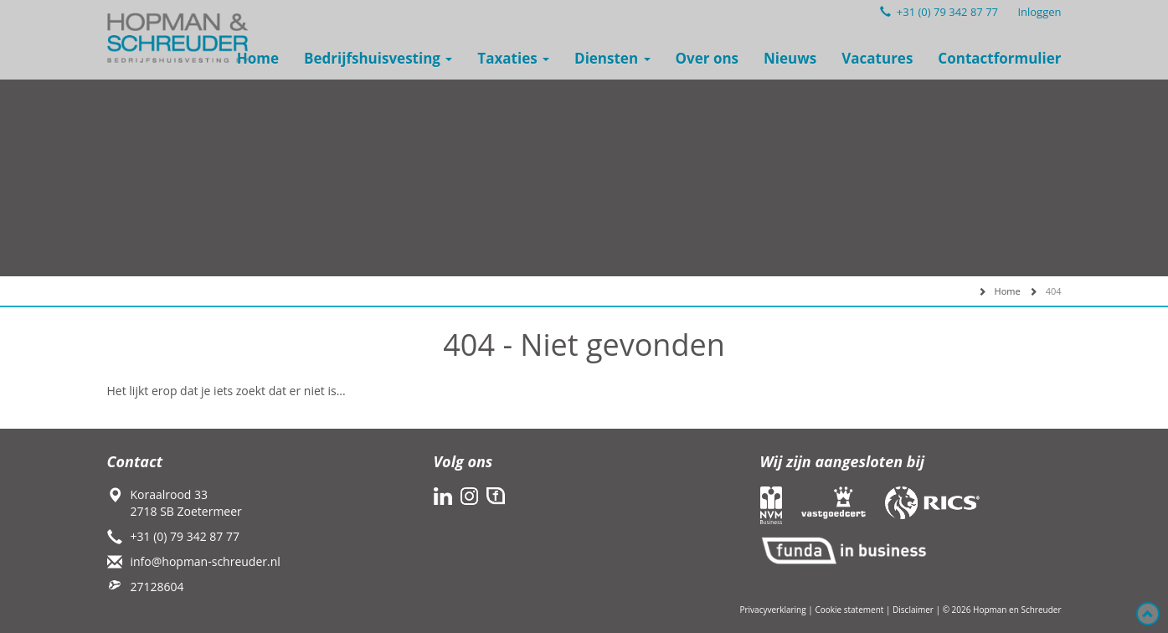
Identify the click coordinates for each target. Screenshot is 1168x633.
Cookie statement (849, 609)
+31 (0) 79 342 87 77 (939, 11)
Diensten (612, 58)
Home (258, 58)
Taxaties (513, 58)
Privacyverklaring (772, 609)
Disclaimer (913, 609)
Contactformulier (999, 58)
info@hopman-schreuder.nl (205, 561)
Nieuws (790, 58)
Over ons (707, 58)
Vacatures (877, 58)
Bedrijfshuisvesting (378, 58)
